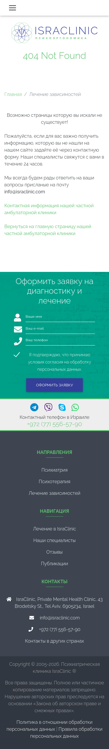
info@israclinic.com (60, 618)
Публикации (54, 563)
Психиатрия (54, 470)
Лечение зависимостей (55, 493)
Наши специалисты (54, 540)
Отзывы (54, 552)
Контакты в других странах (54, 641)
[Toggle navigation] (12, 7)
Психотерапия (54, 481)
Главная (13, 94)
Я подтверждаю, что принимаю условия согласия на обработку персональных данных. (59, 355)
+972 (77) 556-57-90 (54, 424)
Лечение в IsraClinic (54, 529)
